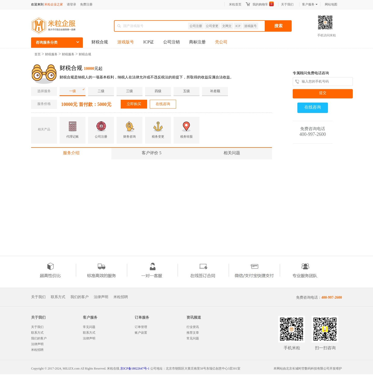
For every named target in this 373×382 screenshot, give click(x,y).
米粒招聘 (120, 297)
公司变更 (212, 26)
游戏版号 (250, 26)
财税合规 (99, 42)
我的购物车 (260, 4)
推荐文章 (193, 332)
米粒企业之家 (53, 4)
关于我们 (287, 4)
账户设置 (141, 332)
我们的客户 (79, 297)
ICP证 (148, 42)
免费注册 (86, 4)
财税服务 (51, 54)
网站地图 (331, 4)
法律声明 (101, 297)
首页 (37, 54)
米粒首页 (235, 4)
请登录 (71, 4)
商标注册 (197, 42)
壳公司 (221, 42)
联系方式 (58, 297)
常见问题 (89, 327)
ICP (237, 26)
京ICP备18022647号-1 (134, 368)
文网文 (227, 26)
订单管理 (141, 327)
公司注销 (171, 42)
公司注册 (196, 26)
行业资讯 (193, 327)
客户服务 (310, 4)
